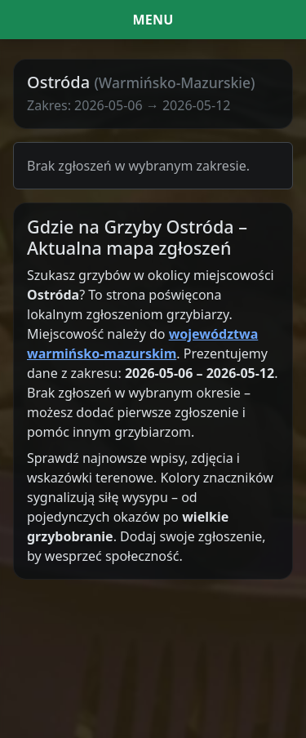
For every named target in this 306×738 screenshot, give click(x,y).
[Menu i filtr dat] (153, 19)
